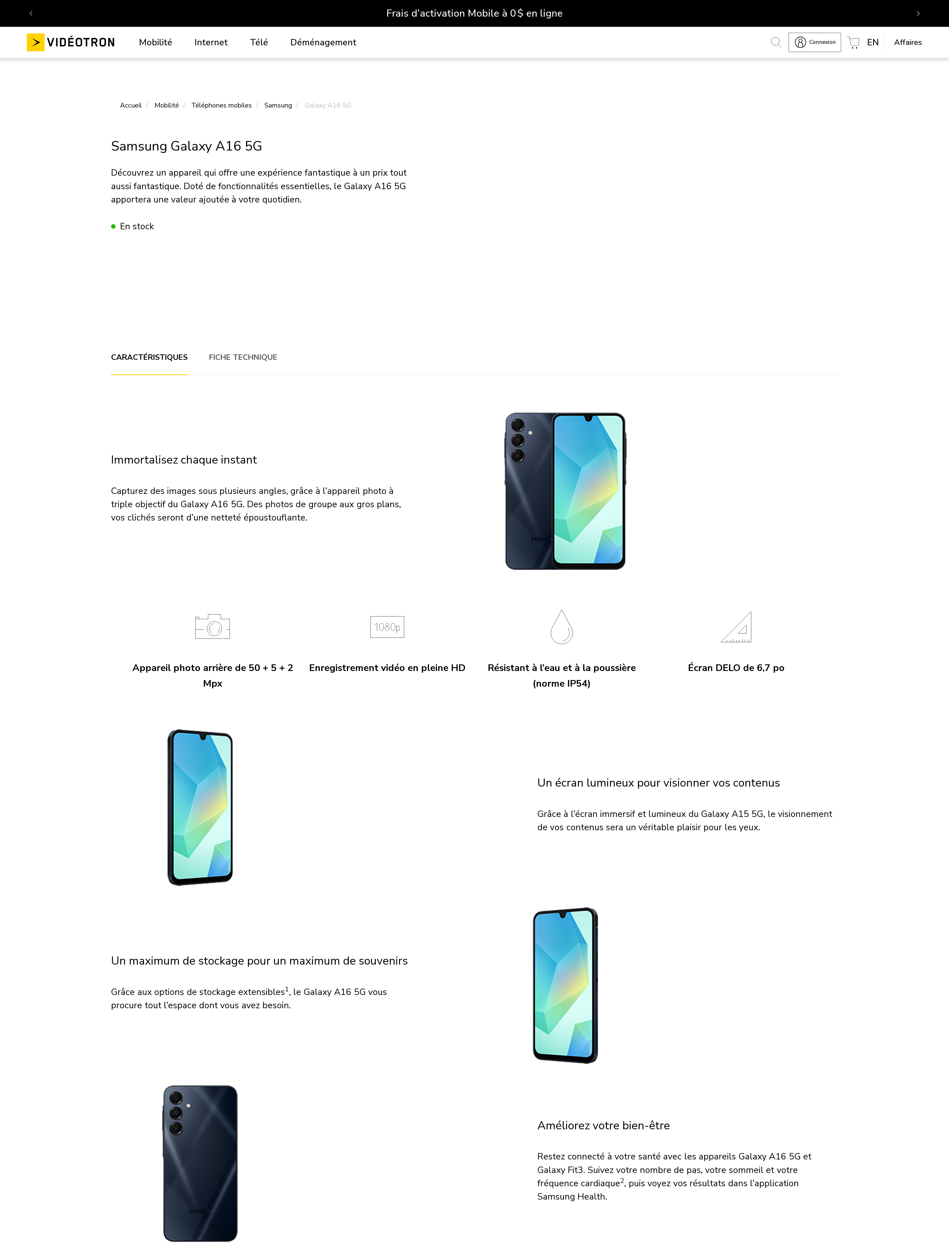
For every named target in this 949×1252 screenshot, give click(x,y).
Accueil (131, 105)
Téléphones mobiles (221, 105)
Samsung (278, 105)
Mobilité (166, 105)
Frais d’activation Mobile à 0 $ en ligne (474, 13)
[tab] (149, 358)
